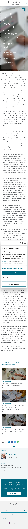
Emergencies (15, 523)
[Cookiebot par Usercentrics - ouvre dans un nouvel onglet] (20, 243)
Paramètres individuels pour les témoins (12, 268)
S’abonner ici (13, 493)
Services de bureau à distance (14, 526)
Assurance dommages (7, 465)
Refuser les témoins (14, 284)
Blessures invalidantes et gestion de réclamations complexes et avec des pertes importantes (13, 469)
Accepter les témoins (14, 272)
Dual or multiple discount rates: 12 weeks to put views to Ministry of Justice (13, 348)
